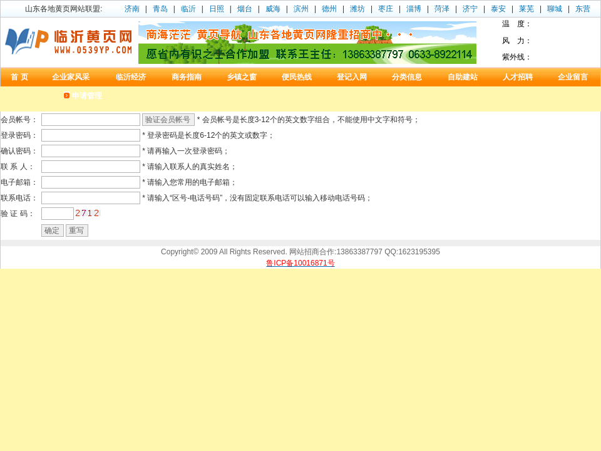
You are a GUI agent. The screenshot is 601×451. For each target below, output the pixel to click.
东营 (582, 8)
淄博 (413, 8)
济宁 (470, 8)
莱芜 (526, 8)
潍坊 (357, 8)
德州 (329, 8)
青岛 (160, 8)
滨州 (301, 8)
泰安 (498, 8)
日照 (216, 8)
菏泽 (441, 8)
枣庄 (385, 8)
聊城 (554, 8)
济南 (132, 8)
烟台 (244, 8)
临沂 (188, 8)
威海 (272, 8)
